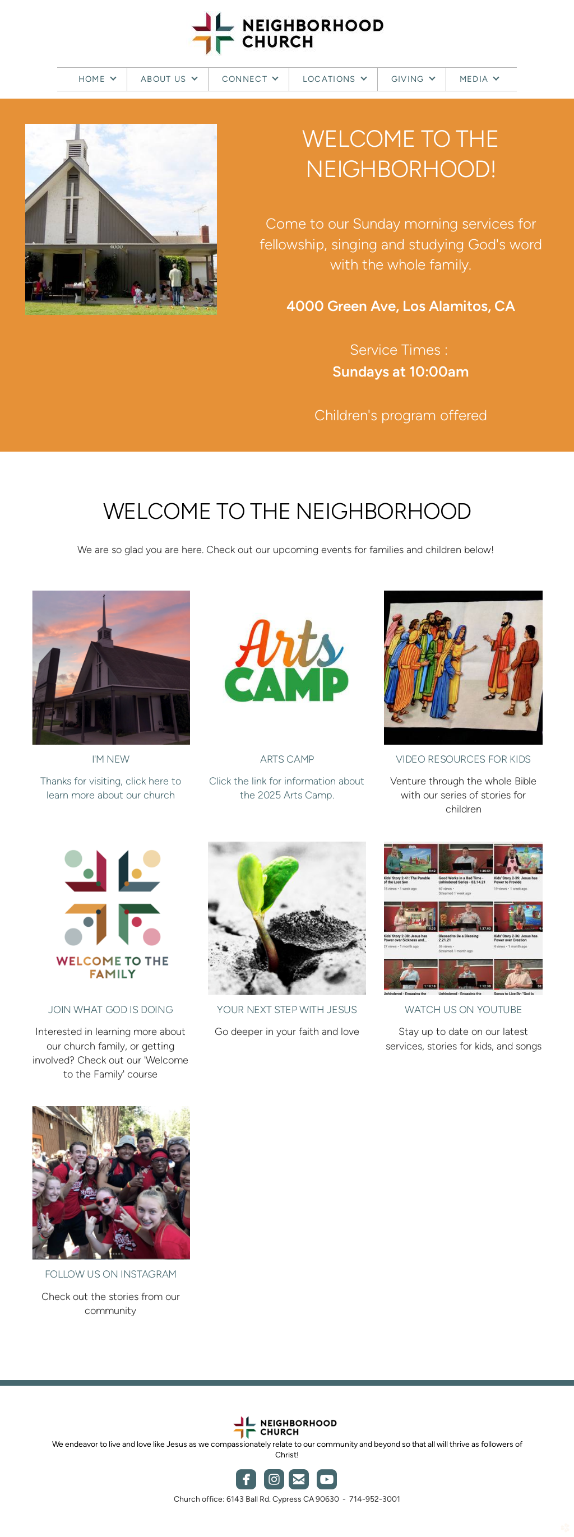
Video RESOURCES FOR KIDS (463, 759)
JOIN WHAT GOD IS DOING (110, 1010)
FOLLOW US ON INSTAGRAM (111, 1274)
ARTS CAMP (287, 759)
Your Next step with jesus (287, 1010)
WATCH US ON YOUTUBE (463, 1010)
